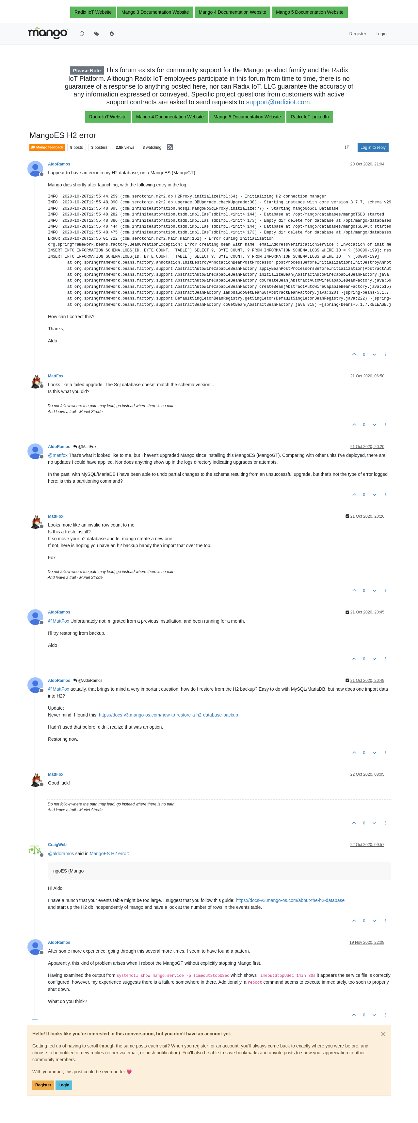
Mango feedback (47, 147)
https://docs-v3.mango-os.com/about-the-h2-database (290, 900)
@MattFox (84, 446)
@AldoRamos (88, 680)
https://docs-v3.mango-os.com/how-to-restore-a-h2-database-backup (168, 714)
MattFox (55, 376)
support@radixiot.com (278, 102)
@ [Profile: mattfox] (58, 455)
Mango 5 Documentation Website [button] (310, 12)
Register (43, 1085)
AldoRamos (59, 164)
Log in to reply (373, 147)
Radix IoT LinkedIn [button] (310, 116)
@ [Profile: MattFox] (58, 621)
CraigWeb (57, 844)
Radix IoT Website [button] (93, 12)
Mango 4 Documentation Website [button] (232, 12)
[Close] (383, 1034)
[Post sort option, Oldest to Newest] (347, 147)
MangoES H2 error (109, 853)
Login (63, 1085)
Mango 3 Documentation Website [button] (155, 12)
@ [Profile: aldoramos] (61, 853)
